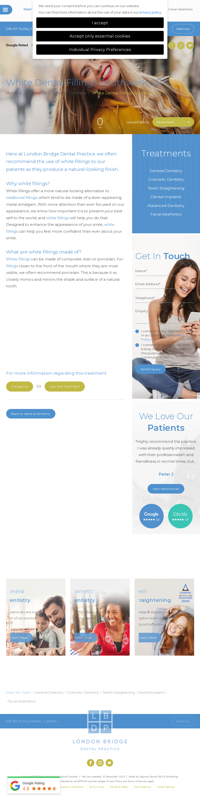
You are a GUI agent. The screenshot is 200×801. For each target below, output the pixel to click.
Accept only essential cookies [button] (100, 36)
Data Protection (142, 787)
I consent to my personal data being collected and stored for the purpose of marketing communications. (166, 351)
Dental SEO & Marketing (164, 776)
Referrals (183, 29)
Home (12, 92)
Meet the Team (18, 692)
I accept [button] (100, 22)
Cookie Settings (166, 787)
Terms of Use (96, 787)
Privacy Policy (114, 781)
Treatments (35, 92)
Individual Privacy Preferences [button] (100, 49)
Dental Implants (166, 196)
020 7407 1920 (65, 386)
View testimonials (166, 489)
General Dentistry (69, 92)
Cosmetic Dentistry (166, 179)
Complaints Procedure (70, 787)
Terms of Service (137, 781)
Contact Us (19, 386)
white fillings (57, 218)
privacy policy (150, 12)
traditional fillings (21, 197)
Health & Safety (119, 787)
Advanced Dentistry (166, 205)
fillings (12, 266)
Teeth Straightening (166, 188)
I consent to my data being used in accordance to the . (167, 335)
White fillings (18, 259)
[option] (166, 446)
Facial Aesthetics (181, 9)
